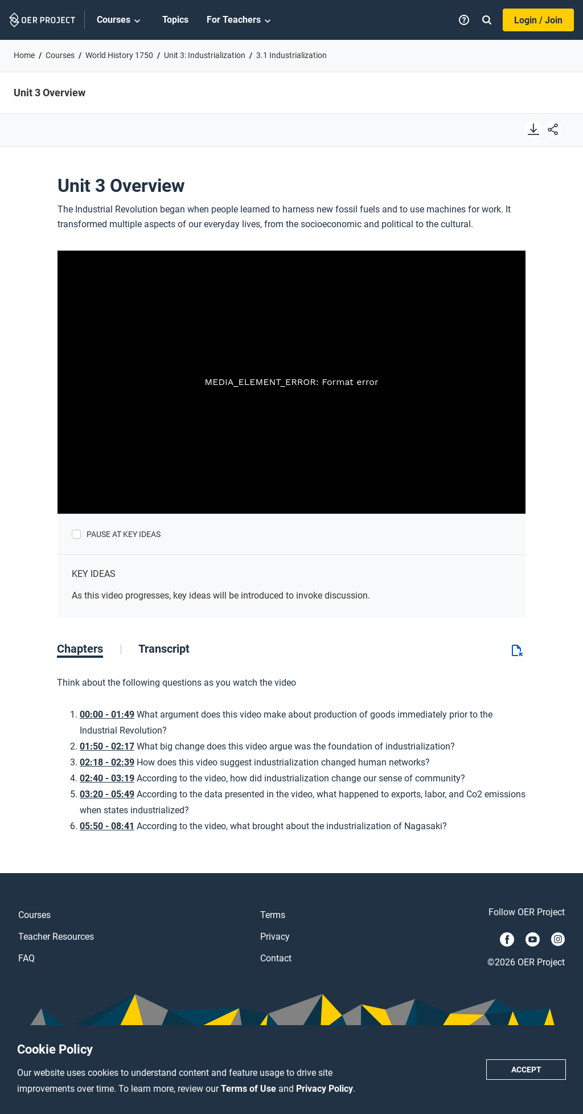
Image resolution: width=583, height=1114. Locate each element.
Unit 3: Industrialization (204, 55)
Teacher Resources (56, 936)
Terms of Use (249, 1088)
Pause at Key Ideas (124, 534)
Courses (120, 20)
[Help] (464, 20)
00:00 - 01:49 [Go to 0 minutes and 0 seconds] (107, 714)
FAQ (26, 958)
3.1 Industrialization (291, 55)
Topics (175, 19)
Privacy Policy (324, 1088)
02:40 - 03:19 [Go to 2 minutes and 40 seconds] (107, 778)
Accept (526, 1069)
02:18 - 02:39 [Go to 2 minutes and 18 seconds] (107, 762)
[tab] (89, 649)
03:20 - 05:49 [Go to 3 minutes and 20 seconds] (107, 794)
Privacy (275, 936)
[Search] (487, 20)
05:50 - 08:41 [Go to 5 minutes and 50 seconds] (107, 826)
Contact (276, 958)
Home (24, 55)
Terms (272, 915)
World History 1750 (119, 55)
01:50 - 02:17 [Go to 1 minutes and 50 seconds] (107, 746)
